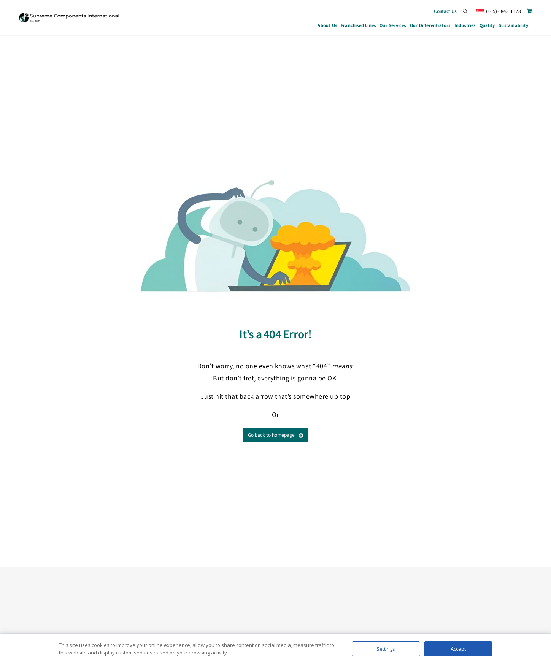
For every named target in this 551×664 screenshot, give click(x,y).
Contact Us (445, 11)
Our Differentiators (430, 25)
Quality (487, 25)
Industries (465, 26)
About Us (327, 25)
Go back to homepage (275, 434)
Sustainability (513, 25)
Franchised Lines (358, 25)
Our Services (393, 26)
